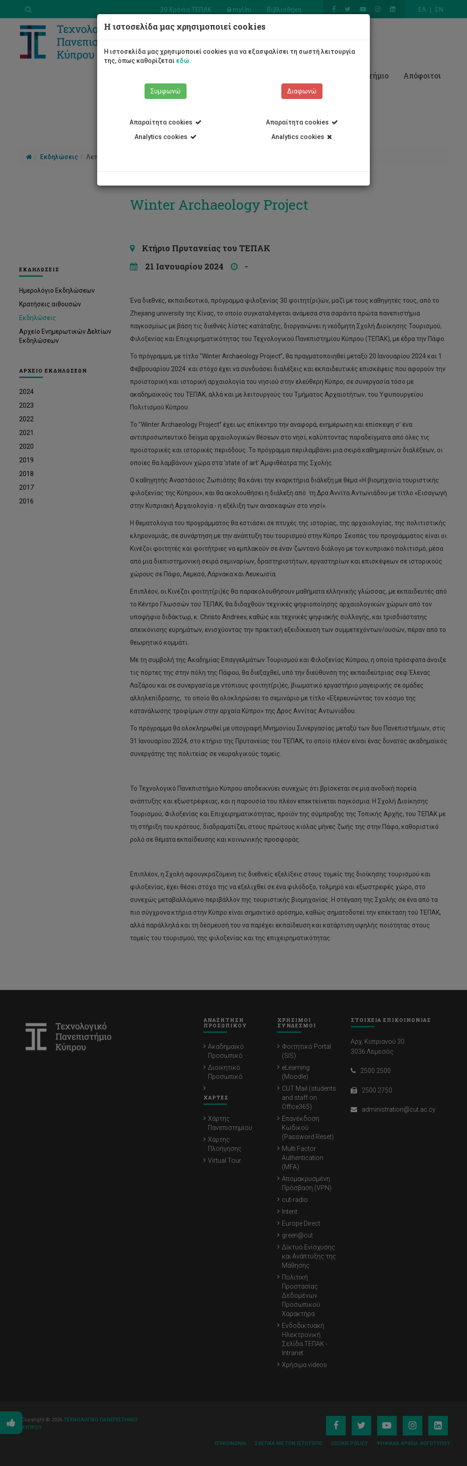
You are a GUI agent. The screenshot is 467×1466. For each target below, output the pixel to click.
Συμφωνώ (165, 91)
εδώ (182, 60)
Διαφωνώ (302, 91)
